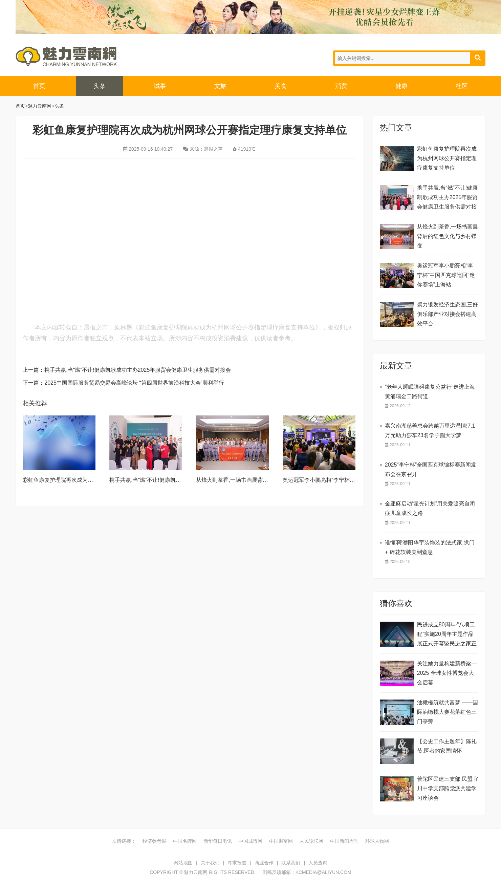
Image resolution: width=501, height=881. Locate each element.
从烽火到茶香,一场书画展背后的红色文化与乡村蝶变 (259, 480)
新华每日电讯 (217, 841)
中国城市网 (250, 841)
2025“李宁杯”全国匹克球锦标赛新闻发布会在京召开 (430, 469)
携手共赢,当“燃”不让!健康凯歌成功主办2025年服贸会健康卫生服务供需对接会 (137, 370)
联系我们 (290, 862)
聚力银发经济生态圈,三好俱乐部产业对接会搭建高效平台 (447, 314)
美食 (281, 86)
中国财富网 (281, 841)
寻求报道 (236, 862)
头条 (99, 86)
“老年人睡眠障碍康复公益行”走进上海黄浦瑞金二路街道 (430, 391)
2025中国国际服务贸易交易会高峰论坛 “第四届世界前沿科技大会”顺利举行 (134, 383)
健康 (401, 86)
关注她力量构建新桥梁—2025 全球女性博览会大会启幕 (447, 673)
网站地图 (183, 862)
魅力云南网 (66, 56)
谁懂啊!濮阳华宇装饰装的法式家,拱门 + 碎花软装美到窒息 (430, 547)
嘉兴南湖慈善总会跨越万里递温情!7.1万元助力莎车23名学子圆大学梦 (430, 430)
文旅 (220, 86)
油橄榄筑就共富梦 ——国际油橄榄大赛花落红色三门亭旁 (447, 712)
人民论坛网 (311, 841)
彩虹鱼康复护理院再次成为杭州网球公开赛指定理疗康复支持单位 (447, 158)
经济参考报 (154, 841)
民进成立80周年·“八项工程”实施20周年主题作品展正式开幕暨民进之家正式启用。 (447, 635)
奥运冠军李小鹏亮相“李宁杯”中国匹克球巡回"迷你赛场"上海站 (446, 275)
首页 (39, 86)
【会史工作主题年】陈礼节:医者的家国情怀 (447, 746)
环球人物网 (377, 841)
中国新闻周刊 (344, 841)
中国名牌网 (185, 841)
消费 (341, 86)
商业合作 (264, 862)
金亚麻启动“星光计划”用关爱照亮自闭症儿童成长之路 (430, 508)
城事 (160, 86)
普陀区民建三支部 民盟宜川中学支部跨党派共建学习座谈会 (447, 788)
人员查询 (317, 862)
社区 (462, 86)
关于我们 (210, 862)
